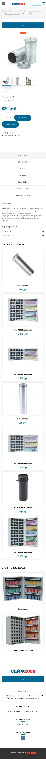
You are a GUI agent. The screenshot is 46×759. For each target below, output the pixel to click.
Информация (23, 189)
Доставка (23, 175)
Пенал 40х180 (23, 419)
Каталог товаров (15, 11)
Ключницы (23, 609)
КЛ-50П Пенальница (23, 552)
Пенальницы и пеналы (12, 14)
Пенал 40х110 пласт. (23, 508)
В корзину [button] (10, 124)
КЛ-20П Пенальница (23, 374)
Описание (23, 155)
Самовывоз (23, 182)
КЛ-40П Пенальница (23, 330)
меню (23, 25)
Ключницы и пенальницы (33, 11)
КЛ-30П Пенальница (23, 463)
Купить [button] (22, 118)
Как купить (23, 162)
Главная (4, 11)
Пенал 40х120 (23, 285)
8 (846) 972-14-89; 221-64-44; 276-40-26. (23, 711)
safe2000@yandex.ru (23, 724)
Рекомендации (23, 195)
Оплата (23, 169)
